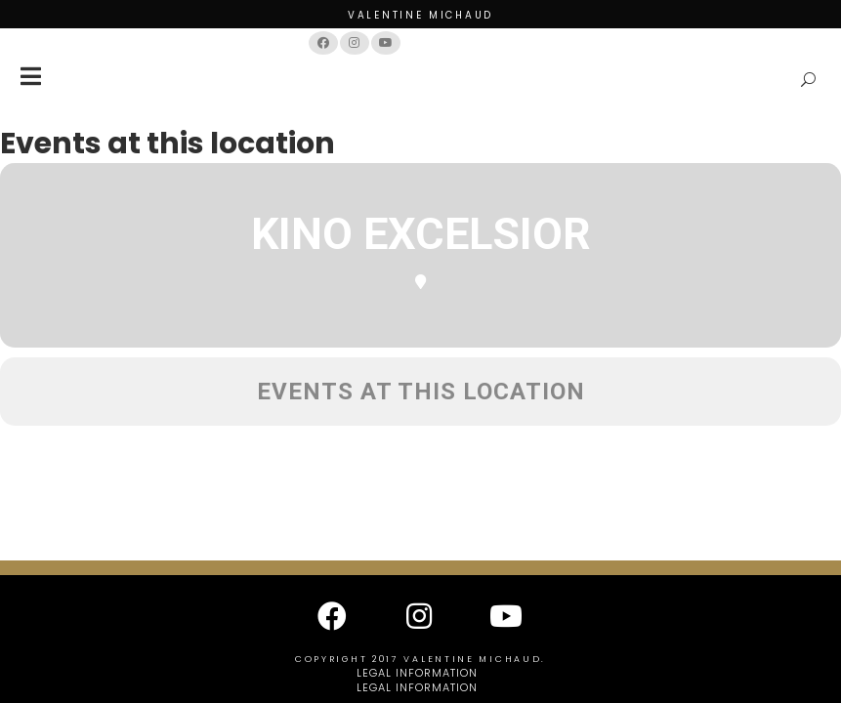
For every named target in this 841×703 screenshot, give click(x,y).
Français (439, 42)
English (500, 42)
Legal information (417, 673)
